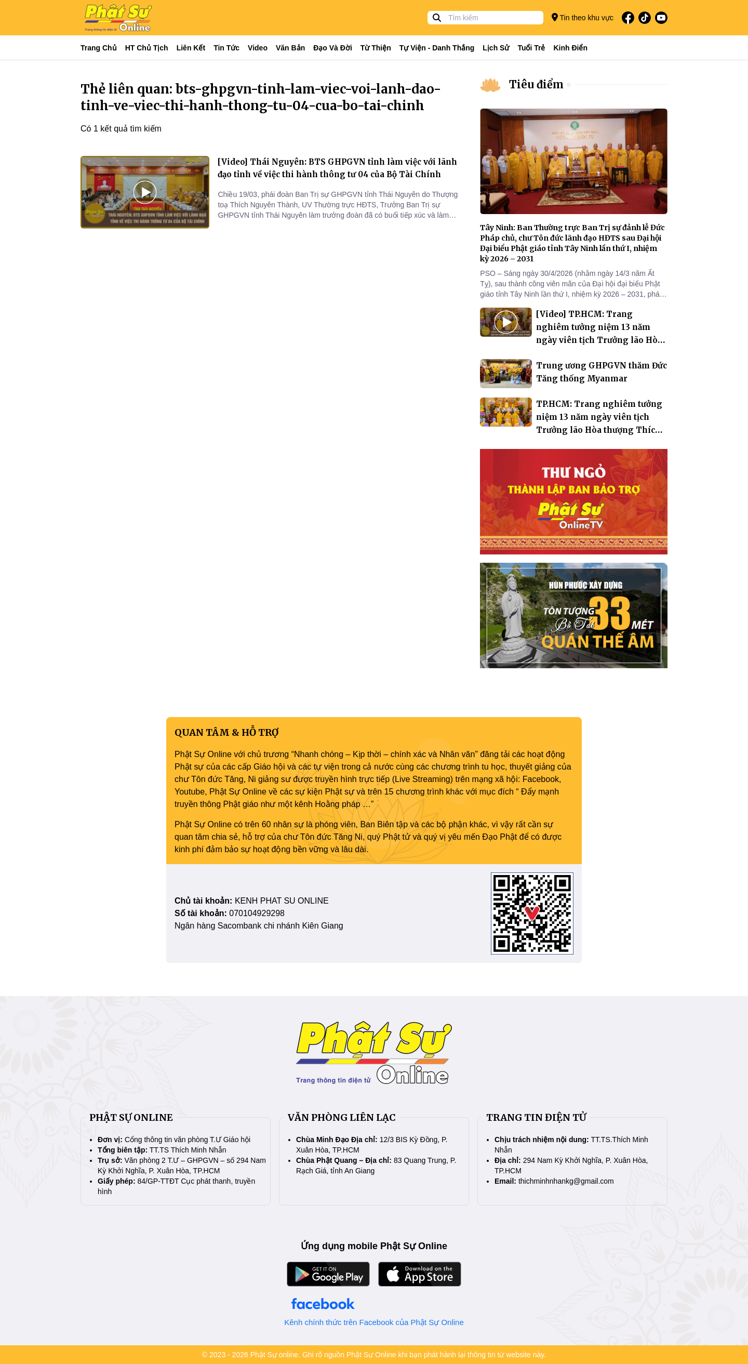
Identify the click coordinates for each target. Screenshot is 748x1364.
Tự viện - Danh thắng (437, 48)
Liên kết (191, 48)
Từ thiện (375, 48)
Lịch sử (496, 48)
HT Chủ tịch (146, 48)
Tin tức (226, 48)
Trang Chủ (99, 48)
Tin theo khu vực (582, 17)
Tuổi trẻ (531, 48)
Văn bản (290, 48)
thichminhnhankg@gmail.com (566, 1181)
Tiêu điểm (536, 84)
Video (258, 48)
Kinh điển (571, 48)
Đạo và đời (332, 48)
